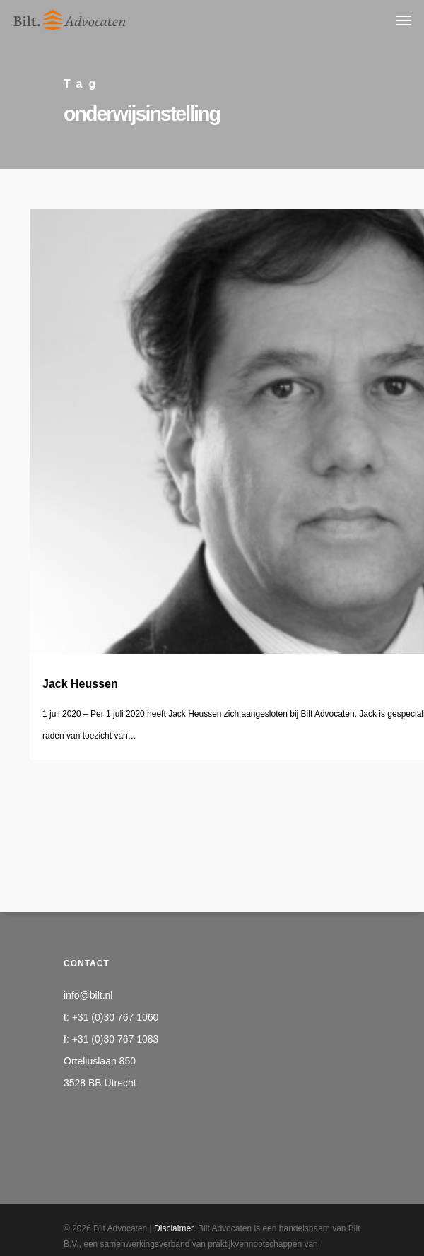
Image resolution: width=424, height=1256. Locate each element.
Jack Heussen (80, 684)
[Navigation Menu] (403, 20)
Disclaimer (173, 1228)
